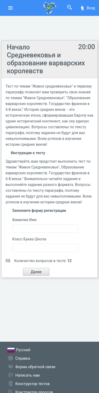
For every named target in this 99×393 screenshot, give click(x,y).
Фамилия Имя (24, 220)
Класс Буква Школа (29, 239)
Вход (87, 8)
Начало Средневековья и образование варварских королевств (46, 59)
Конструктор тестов (32, 384)
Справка (22, 358)
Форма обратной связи (35, 367)
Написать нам (27, 375)
